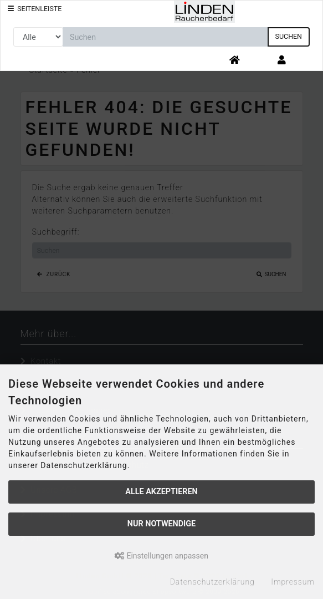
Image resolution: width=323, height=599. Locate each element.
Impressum (293, 581)
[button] (281, 60)
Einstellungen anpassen (161, 555)
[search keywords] (165, 37)
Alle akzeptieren (161, 491)
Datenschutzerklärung (212, 581)
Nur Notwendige (161, 524)
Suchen (288, 36)
